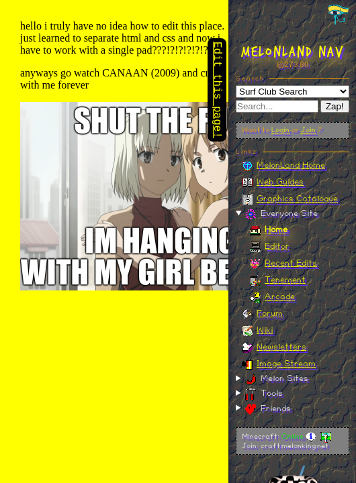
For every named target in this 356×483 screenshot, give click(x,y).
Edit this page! (217, 91)
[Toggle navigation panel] (338, 14)
